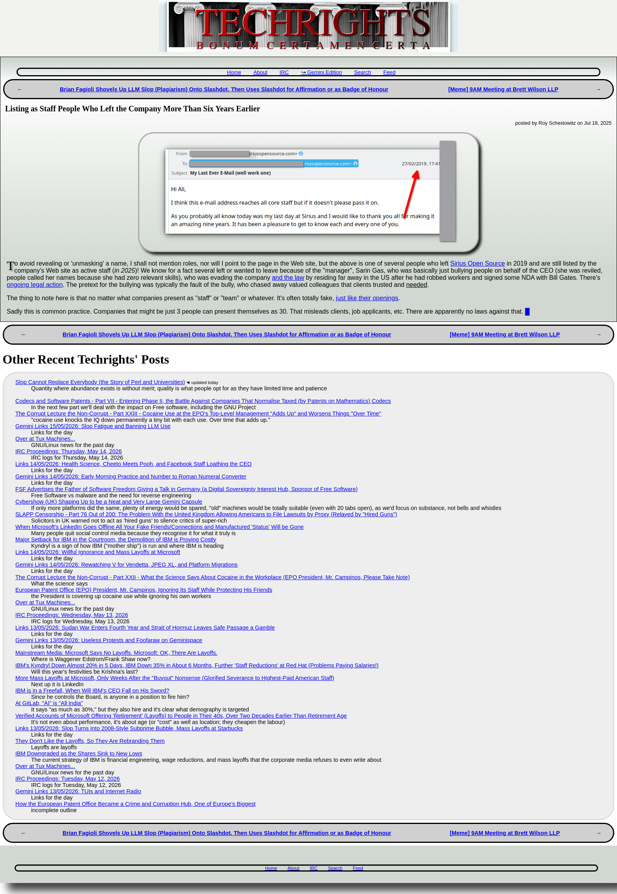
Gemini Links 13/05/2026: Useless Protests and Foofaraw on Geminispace (108, 640)
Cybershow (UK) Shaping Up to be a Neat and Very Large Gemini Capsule (108, 502)
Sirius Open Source (477, 263)
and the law (288, 277)
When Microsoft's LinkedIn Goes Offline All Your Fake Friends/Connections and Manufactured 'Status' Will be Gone (159, 527)
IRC (283, 72)
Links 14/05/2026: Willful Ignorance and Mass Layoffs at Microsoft (97, 552)
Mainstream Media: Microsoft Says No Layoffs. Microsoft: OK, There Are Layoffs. (116, 653)
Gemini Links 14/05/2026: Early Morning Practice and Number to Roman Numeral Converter (130, 476)
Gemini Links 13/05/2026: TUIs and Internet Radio (78, 791)
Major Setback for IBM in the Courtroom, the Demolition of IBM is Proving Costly (115, 539)
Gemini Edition (324, 72)
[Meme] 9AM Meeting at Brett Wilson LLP (503, 89)
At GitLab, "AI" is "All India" (49, 703)
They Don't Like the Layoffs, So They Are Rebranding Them (90, 741)
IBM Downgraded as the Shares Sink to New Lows (78, 753)
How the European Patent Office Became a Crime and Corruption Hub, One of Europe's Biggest (135, 804)
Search (362, 72)
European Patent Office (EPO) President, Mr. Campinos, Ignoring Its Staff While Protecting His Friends (143, 590)
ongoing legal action (35, 284)
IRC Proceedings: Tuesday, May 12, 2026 (67, 779)
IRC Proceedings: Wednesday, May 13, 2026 (71, 615)
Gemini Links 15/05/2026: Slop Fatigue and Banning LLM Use (92, 426)
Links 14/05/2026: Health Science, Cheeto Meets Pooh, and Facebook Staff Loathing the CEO (133, 464)
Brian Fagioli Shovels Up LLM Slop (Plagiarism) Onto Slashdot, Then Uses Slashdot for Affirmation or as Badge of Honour (224, 89)
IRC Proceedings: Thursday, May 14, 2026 (68, 451)
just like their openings (367, 298)
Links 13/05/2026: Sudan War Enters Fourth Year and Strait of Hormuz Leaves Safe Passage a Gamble (145, 627)
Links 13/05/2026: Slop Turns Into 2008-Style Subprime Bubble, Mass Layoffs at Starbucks (129, 728)
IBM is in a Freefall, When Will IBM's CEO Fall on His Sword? (92, 690)
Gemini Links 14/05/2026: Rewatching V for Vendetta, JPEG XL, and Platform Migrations (126, 565)
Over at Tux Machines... (45, 439)
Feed (389, 72)
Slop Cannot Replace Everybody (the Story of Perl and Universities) (100, 382)
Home (234, 72)
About (260, 72)
